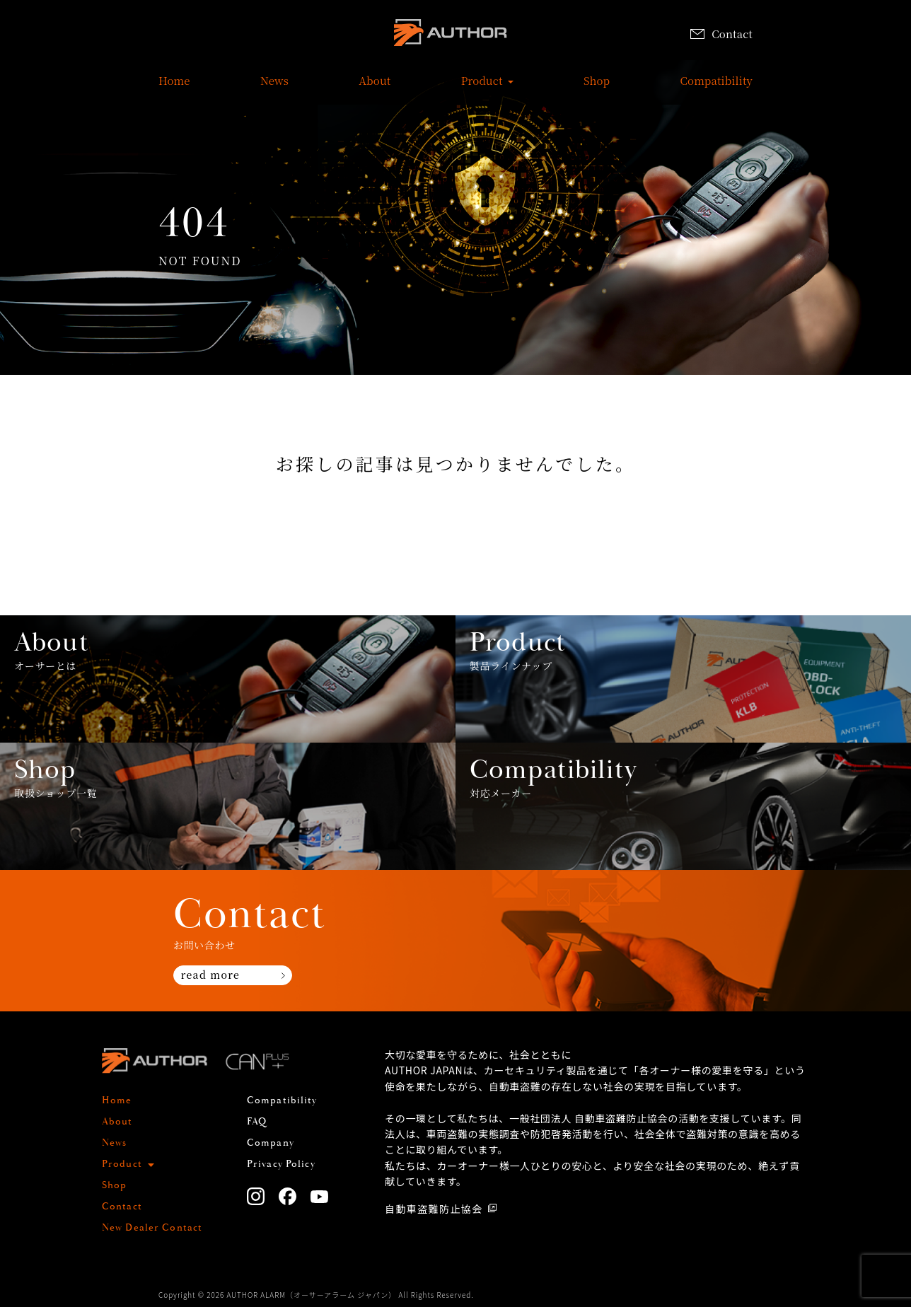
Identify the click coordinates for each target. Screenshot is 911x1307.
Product (482, 87)
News (274, 87)
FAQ (257, 1122)
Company (270, 1143)
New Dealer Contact (152, 1228)
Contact (721, 33)
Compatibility (716, 87)
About (374, 87)
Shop (597, 87)
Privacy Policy (281, 1164)
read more (210, 975)
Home (174, 87)
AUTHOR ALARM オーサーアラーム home (450, 35)
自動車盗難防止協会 (434, 1209)
